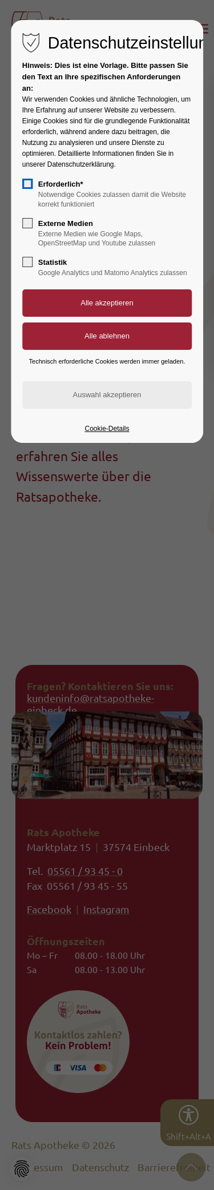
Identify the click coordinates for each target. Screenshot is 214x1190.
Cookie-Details (106, 429)
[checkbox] (27, 184)
